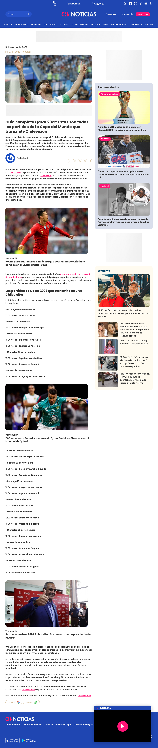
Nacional (8, 24)
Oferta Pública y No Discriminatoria (91, 724)
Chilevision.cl (28, 689)
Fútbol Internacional (109, 129)
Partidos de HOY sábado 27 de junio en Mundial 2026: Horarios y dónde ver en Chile (122, 163)
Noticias (9, 47)
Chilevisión (46, 175)
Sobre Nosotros (12, 724)
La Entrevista (136, 24)
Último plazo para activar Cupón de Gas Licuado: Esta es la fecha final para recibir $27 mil (123, 209)
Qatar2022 (21, 47)
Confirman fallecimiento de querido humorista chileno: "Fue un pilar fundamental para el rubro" (123, 348)
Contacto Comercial (32, 724)
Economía (64, 24)
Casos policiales (80, 24)
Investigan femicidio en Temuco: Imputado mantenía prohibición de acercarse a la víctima (135, 413)
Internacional (21, 24)
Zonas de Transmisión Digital (58, 724)
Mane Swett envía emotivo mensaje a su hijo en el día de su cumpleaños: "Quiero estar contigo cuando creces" (134, 364)
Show (105, 24)
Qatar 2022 (15, 172)
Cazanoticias (50, 24)
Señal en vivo (143, 14)
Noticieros (149, 24)
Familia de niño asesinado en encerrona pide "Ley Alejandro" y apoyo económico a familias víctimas (123, 256)
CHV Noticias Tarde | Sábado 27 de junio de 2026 (134, 377)
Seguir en (14, 702)
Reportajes (36, 24)
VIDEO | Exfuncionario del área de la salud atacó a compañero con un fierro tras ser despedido (134, 397)
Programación (127, 14)
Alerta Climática (118, 24)
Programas (111, 14)
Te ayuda (95, 24)
